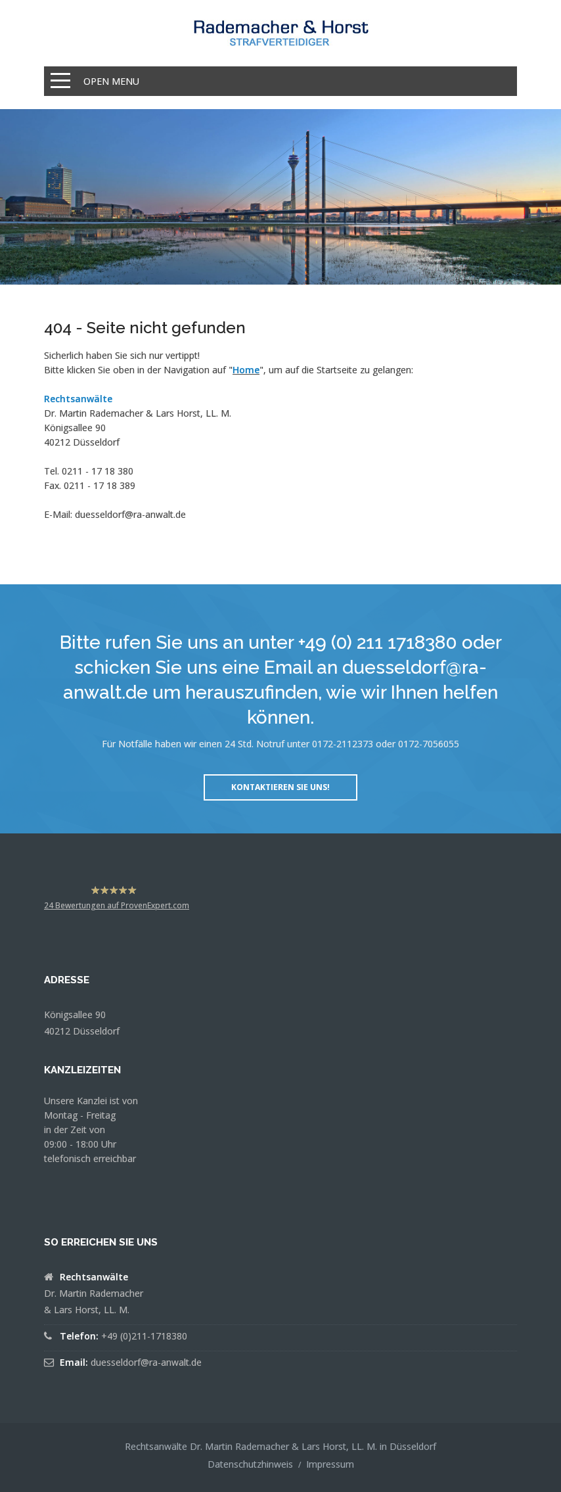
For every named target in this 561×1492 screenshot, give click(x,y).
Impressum (330, 1464)
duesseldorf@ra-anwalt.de (130, 514)
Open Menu (111, 81)
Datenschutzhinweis (250, 1464)
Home (246, 369)
